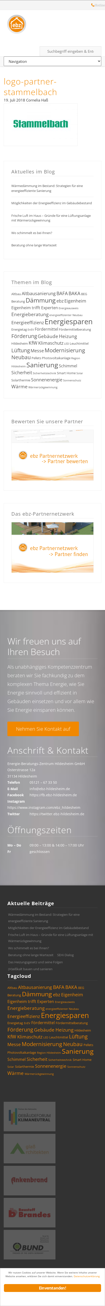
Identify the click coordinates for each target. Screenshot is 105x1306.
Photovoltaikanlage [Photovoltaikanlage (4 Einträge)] (56, 358)
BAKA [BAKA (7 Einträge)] (74, 293)
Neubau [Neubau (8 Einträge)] (21, 357)
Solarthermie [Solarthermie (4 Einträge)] (20, 380)
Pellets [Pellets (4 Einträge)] (36, 358)
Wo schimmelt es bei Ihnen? (31, 233)
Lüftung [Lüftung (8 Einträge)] (20, 350)
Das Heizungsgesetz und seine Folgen (35, 962)
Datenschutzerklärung (87, 1276)
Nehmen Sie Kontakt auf (43, 729)
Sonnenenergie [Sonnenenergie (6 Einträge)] (46, 380)
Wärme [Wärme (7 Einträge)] (19, 386)
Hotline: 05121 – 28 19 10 (92, 5)
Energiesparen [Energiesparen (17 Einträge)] (69, 321)
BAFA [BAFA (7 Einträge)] (62, 293)
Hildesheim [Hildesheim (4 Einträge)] (19, 343)
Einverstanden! (52, 1288)
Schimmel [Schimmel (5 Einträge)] (68, 366)
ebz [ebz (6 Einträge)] (60, 301)
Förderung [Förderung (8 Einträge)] (24, 336)
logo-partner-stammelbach (30, 87)
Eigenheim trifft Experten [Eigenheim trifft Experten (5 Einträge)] (34, 307)
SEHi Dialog (65, 955)
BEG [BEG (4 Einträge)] (84, 294)
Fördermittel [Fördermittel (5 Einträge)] (46, 329)
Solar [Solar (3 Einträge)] (79, 373)
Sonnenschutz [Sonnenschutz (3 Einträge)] (72, 380)
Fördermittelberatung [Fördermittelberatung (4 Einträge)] (75, 329)
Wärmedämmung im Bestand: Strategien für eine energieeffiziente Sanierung (47, 188)
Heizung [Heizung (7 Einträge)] (68, 336)
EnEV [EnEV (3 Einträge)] (31, 329)
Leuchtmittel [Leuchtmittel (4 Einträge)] (79, 343)
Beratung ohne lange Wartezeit (34, 245)
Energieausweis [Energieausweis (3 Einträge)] (68, 308)
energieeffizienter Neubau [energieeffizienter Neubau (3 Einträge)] (66, 315)
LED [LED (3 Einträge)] (66, 343)
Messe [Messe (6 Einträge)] (37, 351)
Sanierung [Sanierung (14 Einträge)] (42, 364)
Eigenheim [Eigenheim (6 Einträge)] (75, 301)
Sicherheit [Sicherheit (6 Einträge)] (21, 372)
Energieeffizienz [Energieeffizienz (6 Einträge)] (27, 322)
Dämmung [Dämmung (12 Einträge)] (41, 300)
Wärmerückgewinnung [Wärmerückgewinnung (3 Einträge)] (42, 387)
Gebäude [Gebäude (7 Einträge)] (48, 336)
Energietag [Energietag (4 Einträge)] (19, 329)
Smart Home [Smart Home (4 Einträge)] (66, 373)
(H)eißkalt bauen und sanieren (30, 969)
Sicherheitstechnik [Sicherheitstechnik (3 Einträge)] (44, 373)
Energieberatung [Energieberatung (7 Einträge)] (30, 314)
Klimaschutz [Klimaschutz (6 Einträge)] (50, 343)
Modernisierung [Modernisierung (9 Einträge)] (65, 350)
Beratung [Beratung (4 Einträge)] (18, 301)
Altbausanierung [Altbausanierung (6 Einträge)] (39, 293)
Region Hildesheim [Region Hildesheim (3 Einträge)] (49, 1052)
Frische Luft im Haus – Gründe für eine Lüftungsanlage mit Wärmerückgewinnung (51, 218)
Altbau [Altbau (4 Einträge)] (16, 294)
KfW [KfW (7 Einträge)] (33, 343)
